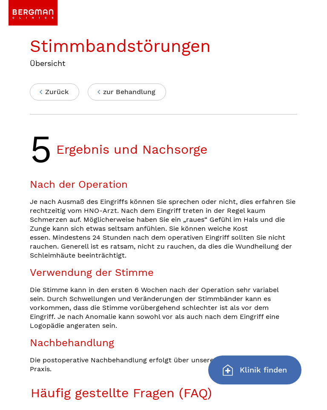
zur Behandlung (129, 92)
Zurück (57, 92)
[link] (33, 13)
